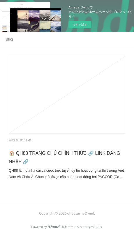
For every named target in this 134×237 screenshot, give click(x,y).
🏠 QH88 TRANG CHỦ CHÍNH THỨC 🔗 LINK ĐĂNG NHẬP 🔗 (64, 157)
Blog (9, 39)
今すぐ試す (80, 24)
